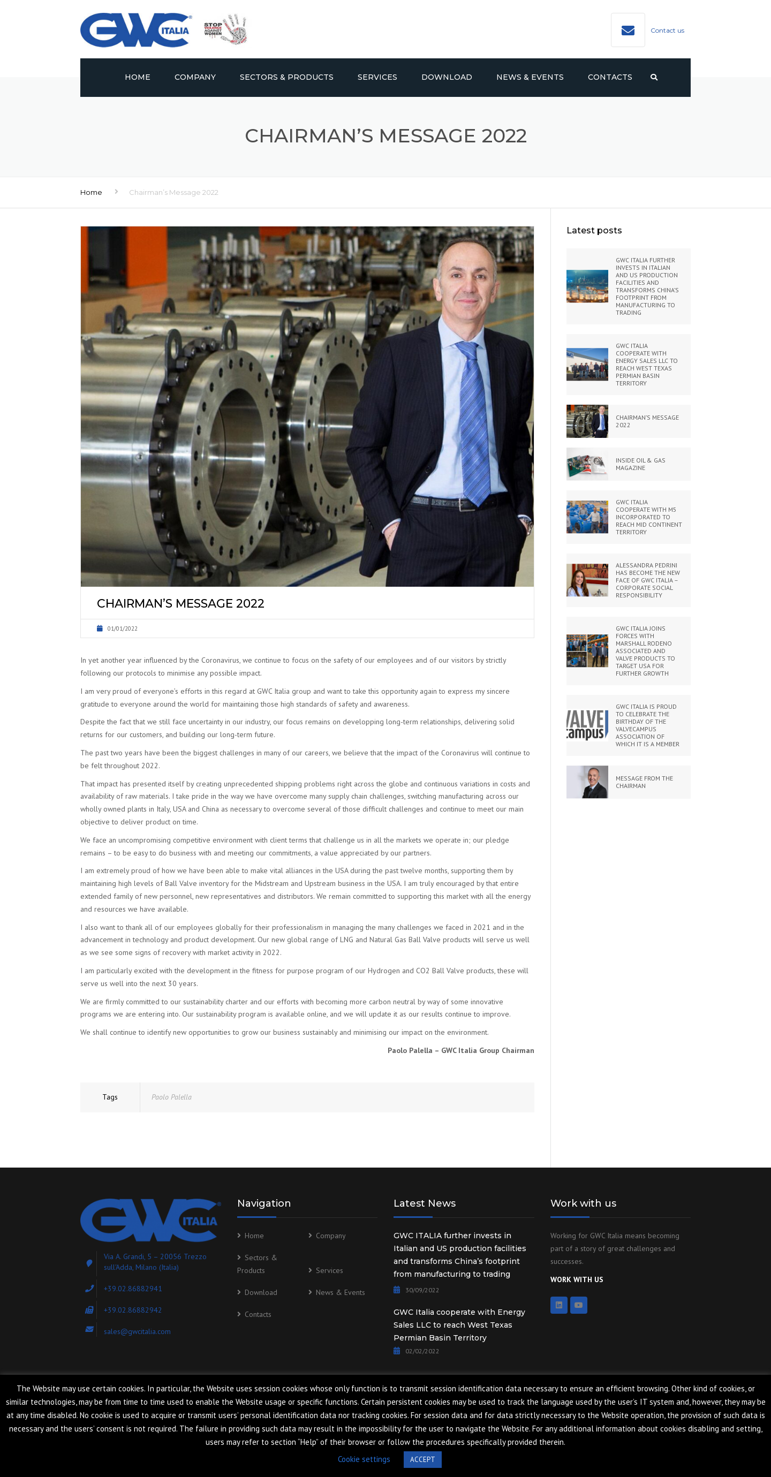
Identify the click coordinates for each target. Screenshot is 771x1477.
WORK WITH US (576, 1279)
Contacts (610, 77)
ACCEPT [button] (422, 1459)
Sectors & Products (287, 77)
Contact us (667, 30)
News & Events (530, 77)
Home (137, 77)
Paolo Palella (172, 1097)
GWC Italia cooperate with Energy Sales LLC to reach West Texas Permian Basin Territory (459, 1325)
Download (446, 77)
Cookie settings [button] (364, 1459)
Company (195, 77)
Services (377, 77)
